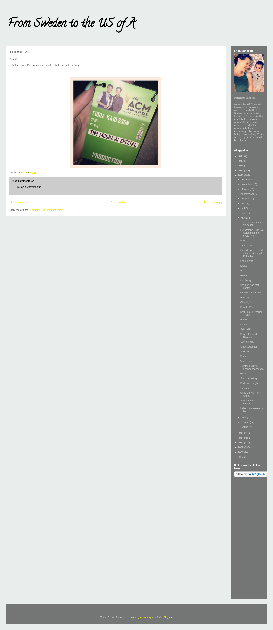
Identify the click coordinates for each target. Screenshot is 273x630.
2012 (241, 433)
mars (244, 417)
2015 (241, 165)
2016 (241, 160)
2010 (241, 442)
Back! (243, 356)
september (247, 193)
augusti (245, 198)
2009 (241, 447)
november (247, 184)
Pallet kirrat (246, 261)
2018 (241, 156)
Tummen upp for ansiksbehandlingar (252, 367)
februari (245, 422)
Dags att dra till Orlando (248, 336)
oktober (245, 189)
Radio (243, 275)
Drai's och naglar (249, 383)
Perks (243, 240)
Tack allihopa (247, 245)
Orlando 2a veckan (250, 292)
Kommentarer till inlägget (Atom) (46, 210)
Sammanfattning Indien (249, 402)
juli (243, 203)
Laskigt (244, 265)
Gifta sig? (245, 302)
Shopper (244, 351)
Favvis (243, 319)
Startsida (118, 202)
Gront (243, 373)
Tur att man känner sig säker (250, 224)
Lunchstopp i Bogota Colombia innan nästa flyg (251, 232)
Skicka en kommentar (29, 186)
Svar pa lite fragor (250, 378)
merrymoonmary (142, 617)
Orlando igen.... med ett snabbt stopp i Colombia (251, 253)
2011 (241, 437)
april (243, 218)
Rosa (243, 270)
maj (243, 213)
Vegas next (246, 361)
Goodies (244, 388)
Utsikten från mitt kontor (249, 286)
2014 (241, 170)
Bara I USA (246, 307)
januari (245, 426)
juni (243, 208)
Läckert (244, 324)
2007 (241, 457)
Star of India (246, 341)
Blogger (167, 617)
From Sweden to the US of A (71, 24)
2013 (241, 175)
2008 (241, 452)
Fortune (244, 297)
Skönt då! (245, 329)
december (247, 179)
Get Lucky (245, 280)
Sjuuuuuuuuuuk (248, 346)
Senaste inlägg (20, 202)
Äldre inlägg (213, 202)
